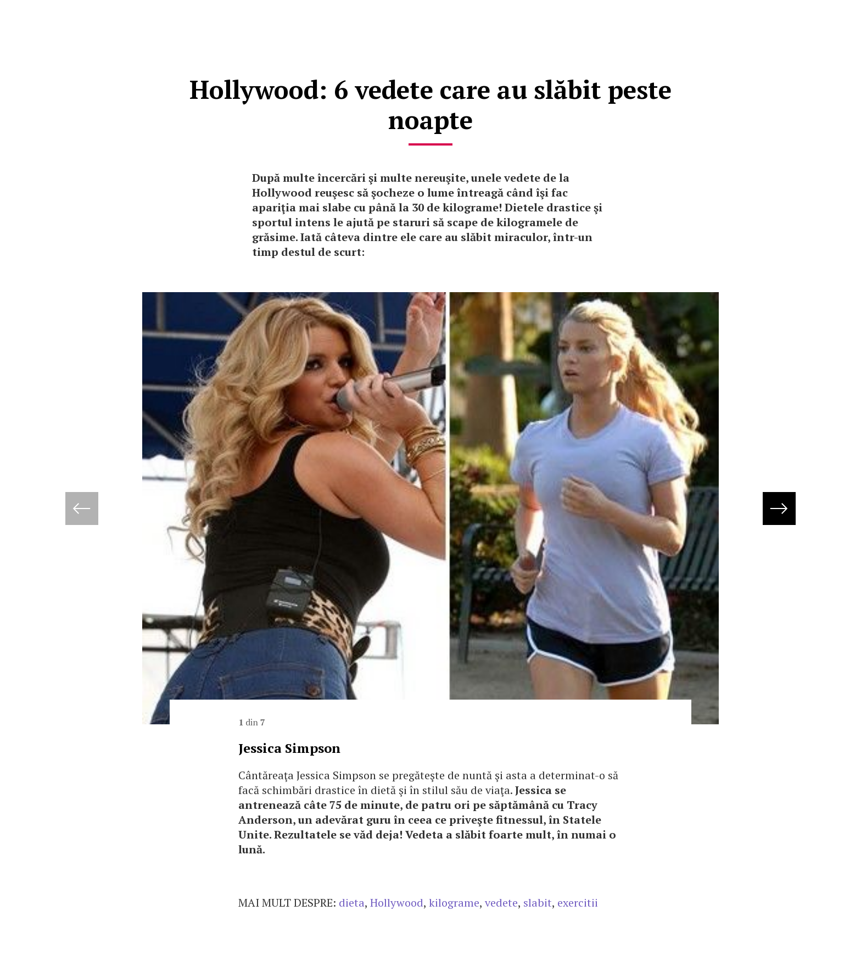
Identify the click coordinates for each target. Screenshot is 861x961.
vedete (501, 902)
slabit (537, 902)
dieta (352, 902)
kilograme (454, 902)
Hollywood (396, 902)
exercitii (577, 902)
